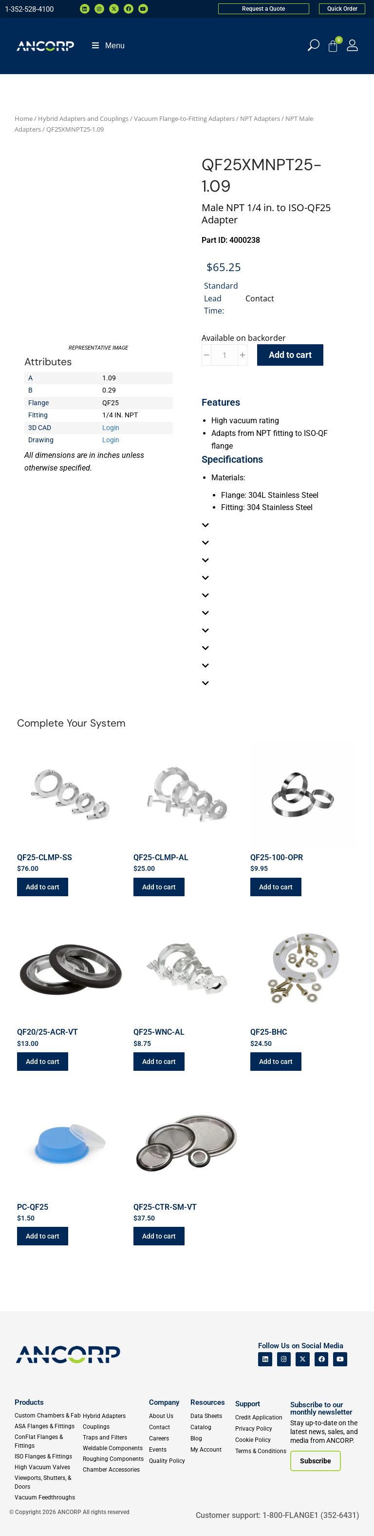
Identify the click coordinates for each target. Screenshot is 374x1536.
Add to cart (290, 355)
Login (110, 428)
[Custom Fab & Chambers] (48, 1415)
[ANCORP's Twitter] (303, 1359)
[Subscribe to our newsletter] (315, 1461)
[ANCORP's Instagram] (284, 1359)
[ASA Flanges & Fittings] (48, 1426)
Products (29, 1402)
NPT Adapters (260, 118)
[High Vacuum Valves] (48, 1467)
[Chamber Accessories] (114, 1469)
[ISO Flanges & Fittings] (48, 1456)
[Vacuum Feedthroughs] (48, 1497)
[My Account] (352, 45)
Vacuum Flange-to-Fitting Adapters (184, 118)
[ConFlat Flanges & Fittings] (48, 1441)
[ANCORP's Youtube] (340, 1359)
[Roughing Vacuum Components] (114, 1459)
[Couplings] (114, 1426)
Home (24, 118)
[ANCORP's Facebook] (322, 1359)
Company (164, 1402)
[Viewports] (48, 1482)
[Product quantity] (224, 355)
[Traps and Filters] (114, 1437)
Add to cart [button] (42, 887)
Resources (207, 1402)
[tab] (276, 525)
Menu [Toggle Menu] (108, 45)
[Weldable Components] (114, 1448)
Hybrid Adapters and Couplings (83, 118)
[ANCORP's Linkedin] (265, 1359)
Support (247, 1403)
